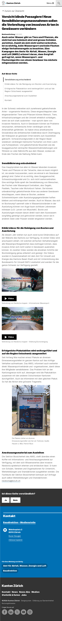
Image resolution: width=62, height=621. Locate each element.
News (15, 592)
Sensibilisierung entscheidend (18, 79)
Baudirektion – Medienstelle (19, 522)
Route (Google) (15, 536)
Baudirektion (10, 571)
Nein (15, 500)
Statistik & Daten (11, 595)
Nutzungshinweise (8, 603)
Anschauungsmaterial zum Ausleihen (21, 96)
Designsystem (26, 601)
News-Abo (24, 592)
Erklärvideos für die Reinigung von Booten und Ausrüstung (30, 84)
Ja (6, 500)
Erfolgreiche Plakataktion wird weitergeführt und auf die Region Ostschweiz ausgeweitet (29, 89)
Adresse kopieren (15, 540)
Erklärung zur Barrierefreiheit (43, 601)
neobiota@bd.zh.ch (11, 481)
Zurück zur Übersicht (14, 11)
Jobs (24, 595)
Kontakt (8, 100)
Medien (36, 592)
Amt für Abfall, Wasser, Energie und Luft (24, 566)
